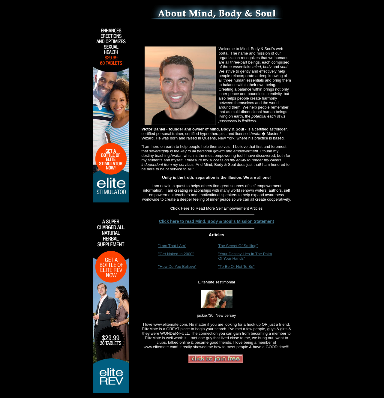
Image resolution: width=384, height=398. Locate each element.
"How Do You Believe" (177, 266)
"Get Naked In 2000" (176, 254)
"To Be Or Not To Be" (236, 266)
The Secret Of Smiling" (238, 246)
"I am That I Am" (172, 246)
